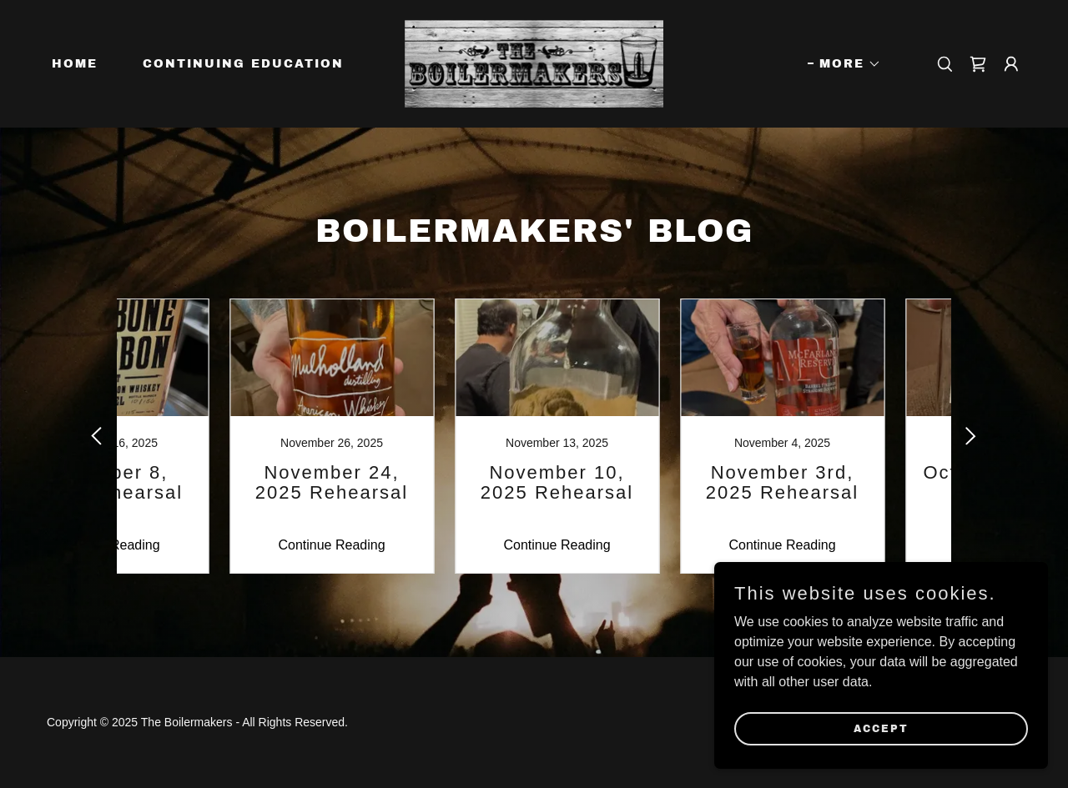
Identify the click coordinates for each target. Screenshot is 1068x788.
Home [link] (75, 64)
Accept (881, 728)
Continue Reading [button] (196, 545)
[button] (844, 64)
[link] (534, 63)
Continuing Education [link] (243, 64)
